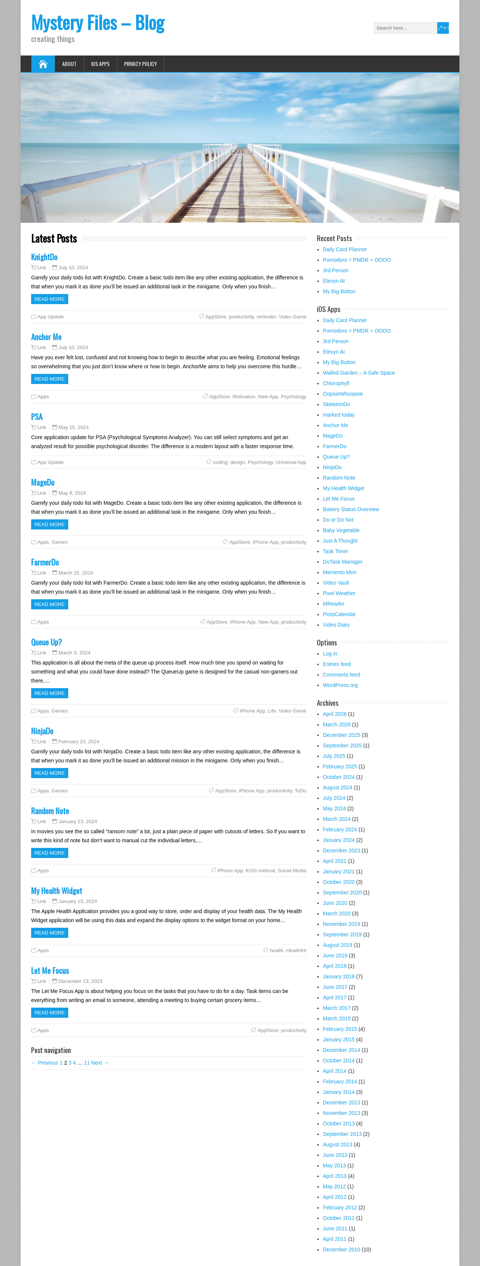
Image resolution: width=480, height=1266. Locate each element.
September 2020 (342, 893)
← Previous (44, 1063)
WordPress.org (340, 685)
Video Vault (336, 583)
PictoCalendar (339, 614)
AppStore (216, 317)
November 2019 (341, 924)
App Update (51, 317)
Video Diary (336, 625)
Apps (43, 396)
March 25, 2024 (75, 573)
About (69, 64)
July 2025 (334, 756)
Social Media (292, 870)
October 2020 (339, 882)
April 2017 (334, 997)
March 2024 (337, 819)
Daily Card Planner (345, 249)
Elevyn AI (334, 281)
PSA (36, 416)
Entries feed (337, 664)
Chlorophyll (336, 383)
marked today (339, 415)
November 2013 (341, 1113)
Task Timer (335, 551)
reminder (266, 317)
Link (42, 267)
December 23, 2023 (80, 981)
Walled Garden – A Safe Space (359, 373)
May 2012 (334, 1187)
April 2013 (334, 1176)
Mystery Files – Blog (97, 22)
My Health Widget (56, 890)
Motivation (243, 396)
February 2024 (340, 829)
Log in (330, 654)
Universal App (291, 462)
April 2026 (334, 714)
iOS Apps (100, 64)
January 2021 (339, 871)
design (237, 462)
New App (268, 396)
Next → (100, 1063)
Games (60, 542)
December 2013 (341, 1103)
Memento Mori (339, 572)
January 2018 (339, 977)
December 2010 (341, 1249)
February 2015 (340, 1029)
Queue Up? (46, 642)
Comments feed (341, 675)
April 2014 (334, 1071)
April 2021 (334, 861)
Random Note (50, 810)
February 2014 (340, 1081)
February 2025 (340, 767)
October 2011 (339, 1218)
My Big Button (339, 291)
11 (87, 1063)
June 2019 (335, 955)
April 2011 (334, 1239)
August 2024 (337, 787)
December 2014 (341, 1050)
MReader (334, 604)
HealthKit (296, 950)
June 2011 (335, 1229)
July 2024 (334, 798)
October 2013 (339, 1123)
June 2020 (335, 903)
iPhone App (265, 542)
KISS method (260, 870)
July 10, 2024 (73, 267)
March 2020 (337, 913)
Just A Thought (340, 541)
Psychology (293, 396)
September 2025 (342, 745)
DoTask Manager (343, 562)
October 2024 (339, 777)
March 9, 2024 (74, 653)
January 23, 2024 (77, 821)
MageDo (42, 482)
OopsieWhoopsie (343, 394)
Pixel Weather (339, 593)
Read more (49, 299)
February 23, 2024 (78, 741)
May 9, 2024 (72, 493)
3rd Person (335, 270)
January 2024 (339, 840)
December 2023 (341, 851)
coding (220, 462)
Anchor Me (46, 336)
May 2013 (334, 1165)
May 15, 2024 (73, 427)
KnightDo (44, 256)
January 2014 (339, 1092)
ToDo (300, 791)
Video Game (292, 317)
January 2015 (339, 1039)
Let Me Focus (50, 970)
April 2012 (334, 1197)
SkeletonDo (336, 404)
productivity (241, 317)
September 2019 (342, 935)
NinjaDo (42, 730)
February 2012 (340, 1207)
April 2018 (334, 966)
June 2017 (335, 987)
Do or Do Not (338, 520)
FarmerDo (45, 562)
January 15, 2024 (77, 901)
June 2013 (335, 1155)
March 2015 (337, 1019)
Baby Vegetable (341, 530)
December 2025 (341, 735)
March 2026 (337, 725)
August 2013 (337, 1145)
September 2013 (342, 1134)
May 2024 (334, 809)
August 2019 (337, 945)
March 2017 (337, 1008)
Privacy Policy (140, 64)
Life (272, 711)
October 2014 (339, 1061)
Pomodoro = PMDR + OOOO (357, 260)
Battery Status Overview (351, 509)
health (276, 950)
